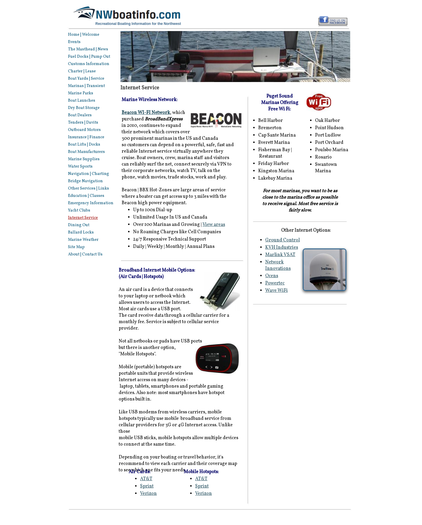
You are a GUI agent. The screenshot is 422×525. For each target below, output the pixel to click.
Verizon (203, 493)
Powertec (275, 283)
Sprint (202, 486)
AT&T (201, 479)
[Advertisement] (301, 352)
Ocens (271, 276)
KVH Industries (281, 247)
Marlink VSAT (280, 255)
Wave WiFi (276, 290)
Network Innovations (278, 265)
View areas (214, 224)
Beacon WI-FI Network (146, 113)
